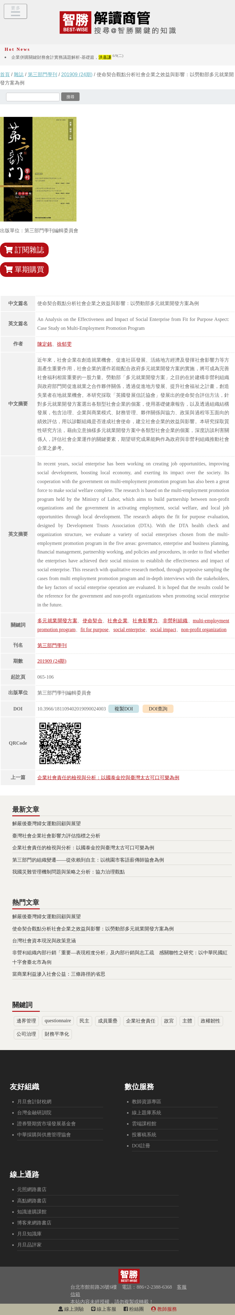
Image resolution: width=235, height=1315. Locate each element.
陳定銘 (44, 344)
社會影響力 (145, 620)
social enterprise (129, 629)
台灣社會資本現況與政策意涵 (44, 940)
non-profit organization (204, 629)
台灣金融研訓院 (34, 1112)
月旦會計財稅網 (34, 1101)
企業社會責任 (140, 1020)
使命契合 (93, 620)
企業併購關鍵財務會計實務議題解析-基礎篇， (67, 57)
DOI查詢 (158, 708)
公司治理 (26, 1034)
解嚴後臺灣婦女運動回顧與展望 (46, 823)
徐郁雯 (64, 344)
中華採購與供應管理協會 (44, 1134)
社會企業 (117, 620)
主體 (187, 1020)
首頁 (5, 74)
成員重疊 (108, 1020)
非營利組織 (175, 620)
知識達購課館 (32, 1211)
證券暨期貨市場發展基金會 (46, 1123)
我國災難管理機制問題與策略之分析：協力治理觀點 (68, 871)
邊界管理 (26, 1020)
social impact (163, 629)
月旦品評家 (29, 1244)
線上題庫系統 (146, 1112)
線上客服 (103, 1309)
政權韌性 (210, 1020)
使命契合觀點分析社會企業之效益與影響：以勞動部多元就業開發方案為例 (93, 928)
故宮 (169, 1020)
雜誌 (19, 74)
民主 (84, 1020)
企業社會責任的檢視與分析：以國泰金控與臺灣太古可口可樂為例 (108, 777)
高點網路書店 (32, 1200)
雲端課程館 (144, 1123)
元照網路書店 (32, 1189)
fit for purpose (94, 629)
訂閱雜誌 (24, 250)
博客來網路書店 (34, 1222)
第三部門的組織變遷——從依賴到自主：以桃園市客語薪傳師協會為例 (88, 859)
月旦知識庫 (29, 1233)
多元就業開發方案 (57, 620)
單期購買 (24, 270)
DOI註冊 (141, 1145)
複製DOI (123, 708)
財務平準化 (57, 1034)
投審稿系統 (144, 1134)
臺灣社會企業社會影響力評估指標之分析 (56, 835)
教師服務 (164, 1309)
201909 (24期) (76, 74)
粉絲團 (134, 1309)
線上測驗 (71, 1309)
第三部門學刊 (42, 74)
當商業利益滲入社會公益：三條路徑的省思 (58, 974)
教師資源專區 (146, 1101)
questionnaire (58, 1020)
